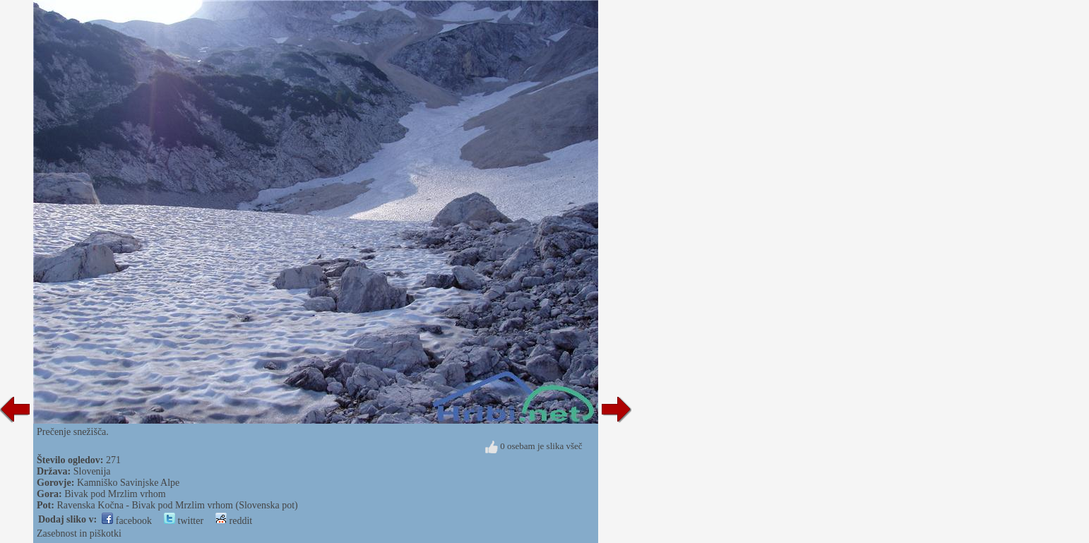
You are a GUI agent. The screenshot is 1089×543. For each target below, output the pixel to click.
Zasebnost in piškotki (79, 533)
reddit (233, 520)
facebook (127, 520)
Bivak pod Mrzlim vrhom (115, 494)
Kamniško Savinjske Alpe (128, 482)
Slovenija (92, 471)
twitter (183, 520)
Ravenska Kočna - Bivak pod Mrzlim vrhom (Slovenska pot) (176, 505)
